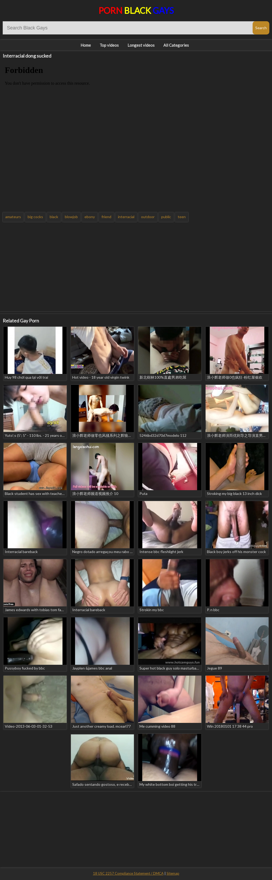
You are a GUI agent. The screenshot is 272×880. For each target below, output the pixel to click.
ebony (89, 216)
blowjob (71, 216)
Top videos (109, 45)
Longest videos (141, 45)
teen (182, 216)
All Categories (176, 45)
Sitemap (173, 873)
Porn (136, 10)
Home (85, 45)
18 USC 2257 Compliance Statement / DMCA (128, 873)
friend (106, 216)
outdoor (148, 216)
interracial (126, 216)
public (166, 216)
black (54, 216)
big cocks (35, 216)
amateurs (13, 216)
